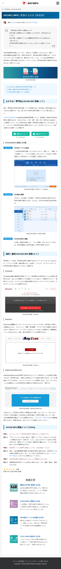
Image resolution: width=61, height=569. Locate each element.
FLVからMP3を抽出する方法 (30, 536)
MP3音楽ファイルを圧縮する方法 (32, 517)
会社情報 (21, 561)
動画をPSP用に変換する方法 (30, 485)
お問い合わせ (44, 561)
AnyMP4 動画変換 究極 (10, 117)
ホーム (15, 561)
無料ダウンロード (22, 134)
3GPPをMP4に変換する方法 (30, 501)
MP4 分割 (38, 417)
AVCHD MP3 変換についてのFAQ (18, 92)
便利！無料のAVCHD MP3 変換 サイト (20, 89)
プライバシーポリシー (32, 561)
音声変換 (7, 9)
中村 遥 (13, 22)
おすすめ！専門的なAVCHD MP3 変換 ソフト (22, 87)
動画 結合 (46, 417)
